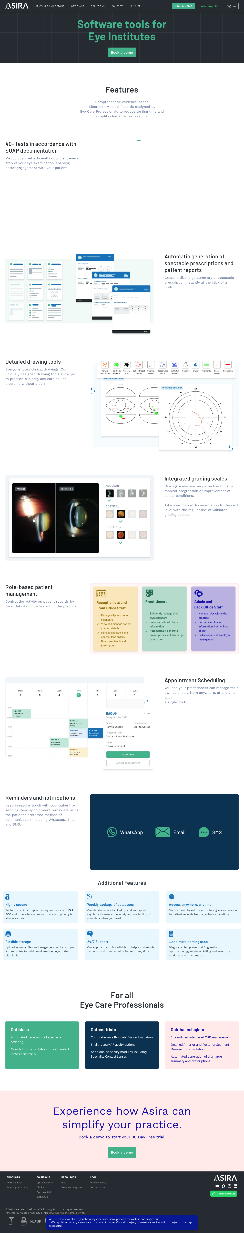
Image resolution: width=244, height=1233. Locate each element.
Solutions (98, 6)
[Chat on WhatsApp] (223, 1194)
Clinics (40, 1187)
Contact (117, 6)
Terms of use (97, 1187)
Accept (188, 1222)
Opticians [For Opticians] (77, 6)
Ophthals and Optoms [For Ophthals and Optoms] (49, 6)
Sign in (231, 6)
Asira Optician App (17, 1187)
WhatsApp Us (209, 6)
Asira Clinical (14, 1182)
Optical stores (45, 1182)
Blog (63, 1182)
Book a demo (122, 52)
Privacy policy (98, 1182)
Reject (174, 1222)
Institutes (42, 1196)
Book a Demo (183, 5)
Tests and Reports (71, 1187)
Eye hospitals (44, 1192)
